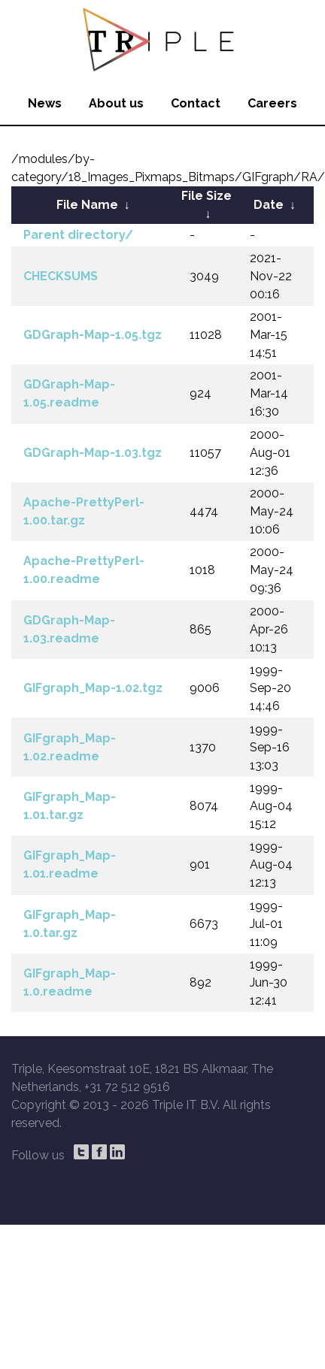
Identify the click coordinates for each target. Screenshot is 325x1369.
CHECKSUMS (60, 276)
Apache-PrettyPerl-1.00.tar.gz (83, 511)
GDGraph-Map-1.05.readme (69, 393)
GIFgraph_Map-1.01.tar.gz (69, 806)
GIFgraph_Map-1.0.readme (69, 982)
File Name (87, 205)
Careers (272, 103)
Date (269, 205)
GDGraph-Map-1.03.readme (69, 629)
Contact (195, 103)
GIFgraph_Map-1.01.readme (69, 864)
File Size (206, 196)
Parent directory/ (78, 235)
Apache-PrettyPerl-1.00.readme (83, 570)
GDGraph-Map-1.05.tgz (92, 335)
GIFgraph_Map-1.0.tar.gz (69, 924)
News (45, 103)
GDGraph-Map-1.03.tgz (92, 453)
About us (116, 103)
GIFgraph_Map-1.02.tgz (92, 688)
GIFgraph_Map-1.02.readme (69, 747)
